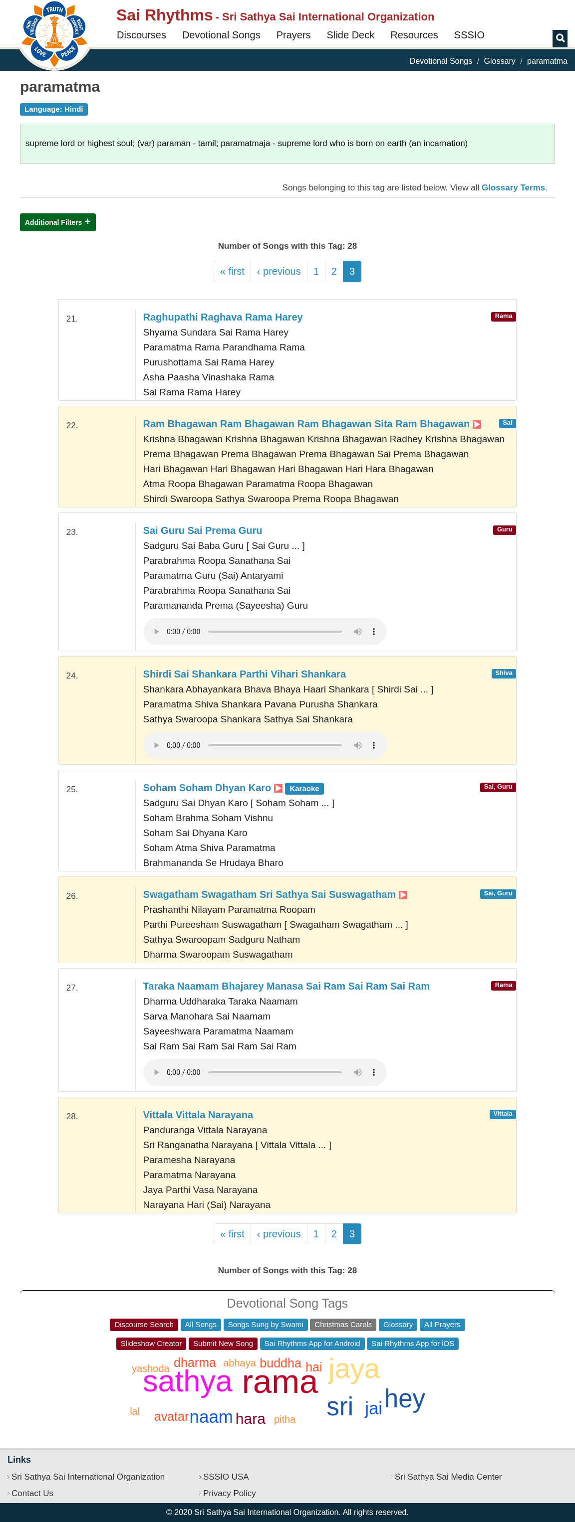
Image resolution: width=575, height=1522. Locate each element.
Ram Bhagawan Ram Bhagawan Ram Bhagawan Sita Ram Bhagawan (312, 423)
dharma (195, 1362)
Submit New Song (223, 1343)
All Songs (201, 1324)
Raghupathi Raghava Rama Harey (223, 317)
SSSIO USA (226, 1477)
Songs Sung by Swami (265, 1324)
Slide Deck (351, 34)
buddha (280, 1363)
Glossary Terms (513, 187)
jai (373, 1408)
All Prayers (442, 1324)
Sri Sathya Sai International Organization (88, 1477)
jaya (354, 1368)
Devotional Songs (221, 34)
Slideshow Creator (151, 1343)
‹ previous (279, 271)
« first (232, 271)
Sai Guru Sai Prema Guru (203, 530)
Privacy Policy (229, 1493)
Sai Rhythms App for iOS (412, 1343)
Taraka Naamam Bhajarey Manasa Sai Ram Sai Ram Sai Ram (286, 986)
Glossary (500, 61)
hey (404, 1398)
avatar (171, 1416)
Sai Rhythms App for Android (312, 1343)
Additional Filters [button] (53, 222)
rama (280, 1381)
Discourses (141, 34)
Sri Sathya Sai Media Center (448, 1477)
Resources (414, 34)
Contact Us (32, 1493)
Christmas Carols (343, 1324)
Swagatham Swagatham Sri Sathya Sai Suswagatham (275, 894)
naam (211, 1416)
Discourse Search (143, 1324)
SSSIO (469, 34)
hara (251, 1418)
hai (313, 1367)
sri (339, 1406)
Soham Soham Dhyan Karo (233, 787)
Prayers (294, 34)
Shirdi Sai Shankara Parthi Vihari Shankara (244, 674)
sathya (188, 1381)
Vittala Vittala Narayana (198, 1114)
